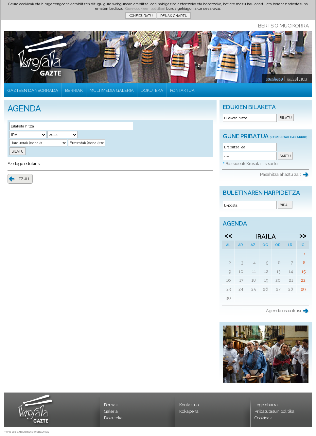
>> (303, 235)
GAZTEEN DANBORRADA (33, 90)
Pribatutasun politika (274, 411)
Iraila (265, 236)
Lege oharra (266, 404)
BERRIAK (74, 90)
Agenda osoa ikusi (283, 310)
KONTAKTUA (182, 90)
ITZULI (23, 179)
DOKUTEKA (152, 90)
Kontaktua (189, 404)
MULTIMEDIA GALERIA (112, 90)
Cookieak (263, 417)
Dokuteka (113, 417)
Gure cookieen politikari (145, 8)
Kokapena (189, 411)
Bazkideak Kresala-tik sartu (251, 163)
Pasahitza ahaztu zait (280, 174)
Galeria (111, 411)
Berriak (111, 404)
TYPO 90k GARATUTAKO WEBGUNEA (26, 431)
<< (228, 235)
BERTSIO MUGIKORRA (283, 26)
